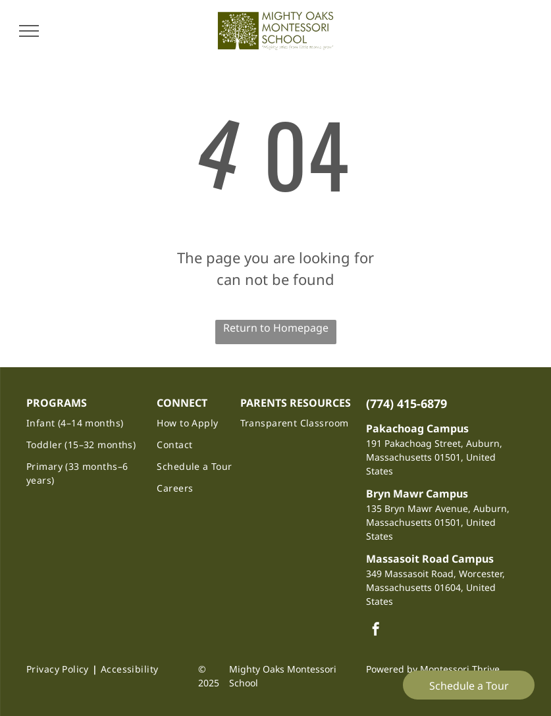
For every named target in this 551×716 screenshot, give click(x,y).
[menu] (29, 31)
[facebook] (376, 630)
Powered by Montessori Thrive (433, 669)
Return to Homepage (275, 327)
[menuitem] (85, 423)
